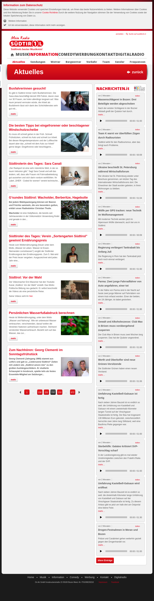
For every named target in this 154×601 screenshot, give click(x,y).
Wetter (55, 61)
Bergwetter (73, 61)
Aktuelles (18, 61)
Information (43, 54)
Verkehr (91, 61)
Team (106, 61)
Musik (22, 54)
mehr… (101, 114)
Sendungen (37, 61)
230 (40, 392)
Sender (119, 61)
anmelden (119, 34)
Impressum (103, 582)
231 (46, 392)
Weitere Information (17, 21)
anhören (101, 121)
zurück (137, 72)
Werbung (85, 54)
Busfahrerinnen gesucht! (27, 88)
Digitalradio (130, 54)
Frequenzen (137, 61)
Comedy (66, 54)
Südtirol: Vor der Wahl (25, 277)
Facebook (115, 582)
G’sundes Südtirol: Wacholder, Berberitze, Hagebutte (48, 197)
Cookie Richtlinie (50, 12)
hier (31, 296)
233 (59, 392)
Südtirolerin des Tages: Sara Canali (35, 163)
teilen (137, 96)
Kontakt (105, 54)
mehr (13, 114)
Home (31, 577)
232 (53, 392)
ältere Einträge (105, 560)
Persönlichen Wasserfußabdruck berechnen (41, 313)
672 (72, 392)
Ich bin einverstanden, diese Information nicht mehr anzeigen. (36, 25)
